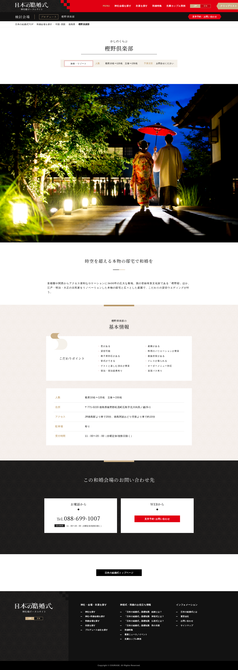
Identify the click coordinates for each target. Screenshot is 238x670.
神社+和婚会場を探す (95, 616)
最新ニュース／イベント (136, 634)
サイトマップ (187, 625)
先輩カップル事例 (133, 639)
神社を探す (90, 612)
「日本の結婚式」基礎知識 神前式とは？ (144, 616)
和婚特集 (129, 630)
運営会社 (185, 616)
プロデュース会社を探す (96, 630)
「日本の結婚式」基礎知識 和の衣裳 (142, 625)
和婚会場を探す (92, 621)
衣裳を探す (90, 625)
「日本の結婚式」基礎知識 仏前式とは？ (144, 621)
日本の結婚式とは (189, 612)
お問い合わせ (187, 621)
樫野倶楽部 (68, 16)
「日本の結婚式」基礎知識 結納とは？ (143, 612)
